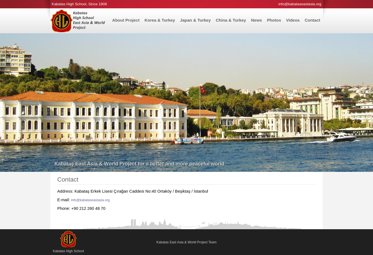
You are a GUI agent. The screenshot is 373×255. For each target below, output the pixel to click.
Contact (312, 20)
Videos (293, 20)
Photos (274, 20)
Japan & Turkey (195, 20)
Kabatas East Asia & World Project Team (186, 242)
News (256, 20)
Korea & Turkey (160, 20)
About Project (126, 20)
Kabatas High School (68, 242)
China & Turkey (231, 20)
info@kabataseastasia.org (90, 200)
